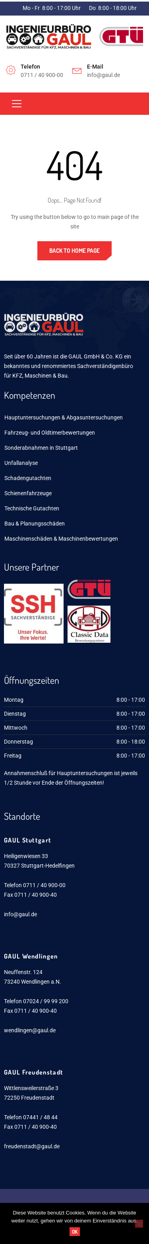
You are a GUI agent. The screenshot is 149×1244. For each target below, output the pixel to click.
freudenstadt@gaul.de (32, 1146)
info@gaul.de (20, 914)
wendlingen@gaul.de (30, 1030)
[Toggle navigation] (16, 103)
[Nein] (139, 1224)
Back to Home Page (74, 250)
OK (74, 1231)
